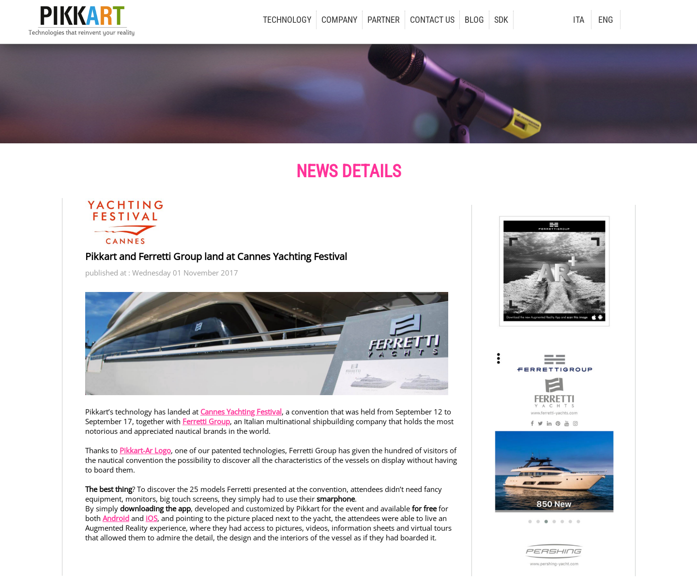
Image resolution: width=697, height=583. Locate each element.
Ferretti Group (206, 421)
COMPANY (339, 20)
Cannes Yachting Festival (241, 411)
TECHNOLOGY (287, 20)
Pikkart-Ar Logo (145, 450)
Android (116, 518)
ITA (578, 20)
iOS (151, 518)
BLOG (474, 20)
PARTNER (383, 20)
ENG (605, 20)
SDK (501, 20)
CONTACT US (432, 20)
